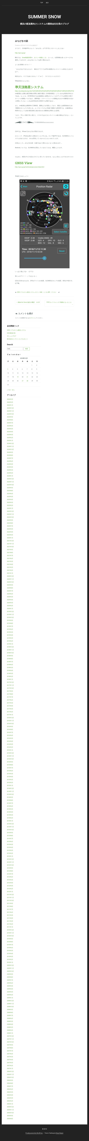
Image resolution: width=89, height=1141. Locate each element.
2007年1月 (10, 1068)
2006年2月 (10, 1101)
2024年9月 (10, 452)
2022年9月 (10, 520)
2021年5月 (10, 561)
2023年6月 (10, 493)
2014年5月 (10, 809)
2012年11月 (10, 862)
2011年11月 (10, 897)
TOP (41, 2)
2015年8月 (10, 765)
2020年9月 (10, 585)
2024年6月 (10, 461)
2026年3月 (10, 399)
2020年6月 (10, 594)
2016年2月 (10, 747)
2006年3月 (10, 1098)
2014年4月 (10, 812)
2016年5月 (10, 738)
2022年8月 (10, 523)
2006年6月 (10, 1089)
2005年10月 (10, 1113)
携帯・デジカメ (52, 292)
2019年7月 (10, 626)
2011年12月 (10, 894)
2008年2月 (10, 1030)
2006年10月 (10, 1077)
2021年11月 (10, 543)
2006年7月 (10, 1086)
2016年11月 (10, 720)
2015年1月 (10, 785)
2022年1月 (10, 538)
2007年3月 (10, 1062)
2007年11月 (10, 1039)
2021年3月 (10, 567)
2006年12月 (10, 1071)
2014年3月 (10, 815)
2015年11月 (10, 756)
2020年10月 (10, 582)
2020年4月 (10, 600)
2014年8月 (10, 800)
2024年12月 (10, 443)
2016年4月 (10, 741)
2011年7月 (10, 909)
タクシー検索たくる (40, 57)
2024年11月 (10, 446)
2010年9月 (10, 939)
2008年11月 (10, 1003)
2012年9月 (10, 868)
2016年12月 (10, 717)
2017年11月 (10, 685)
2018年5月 (10, 667)
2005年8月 (10, 1118)
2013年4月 (10, 847)
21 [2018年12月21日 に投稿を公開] (27, 377)
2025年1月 (10, 440)
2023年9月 (10, 487)
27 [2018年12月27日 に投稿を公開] (22, 381)
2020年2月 (10, 605)
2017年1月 (10, 714)
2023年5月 (10, 496)
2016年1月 (10, 750)
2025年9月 (10, 417)
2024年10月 (10, 449)
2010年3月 (10, 956)
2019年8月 (10, 623)
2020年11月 (10, 579)
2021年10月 (10, 546)
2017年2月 (10, 712)
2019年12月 (10, 611)
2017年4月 (10, 706)
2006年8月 (10, 1083)
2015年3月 (10, 779)
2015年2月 (10, 782)
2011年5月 (10, 915)
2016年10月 (10, 723)
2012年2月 (10, 888)
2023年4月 (10, 499)
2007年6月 (10, 1054)
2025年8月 (10, 420)
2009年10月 (10, 971)
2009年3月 (10, 992)
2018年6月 (10, 664)
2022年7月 (10, 526)
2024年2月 (10, 473)
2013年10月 (10, 829)
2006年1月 (10, 1104)
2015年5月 (10, 773)
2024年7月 (10, 458)
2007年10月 (10, 1042)
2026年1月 (10, 405)
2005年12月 (10, 1107)
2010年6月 (10, 947)
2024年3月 (10, 470)
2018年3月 (10, 673)
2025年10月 (10, 414)
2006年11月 (10, 1074)
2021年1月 (10, 573)
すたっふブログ (11, 336)
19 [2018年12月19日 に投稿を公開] (17, 377)
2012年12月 (10, 859)
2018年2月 (10, 676)
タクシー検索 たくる (41, 292)
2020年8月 (10, 588)
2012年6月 (10, 877)
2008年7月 (10, 1015)
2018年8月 (10, 658)
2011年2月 (10, 924)
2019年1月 (10, 644)
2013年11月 (10, 827)
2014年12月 (10, 788)
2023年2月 (10, 505)
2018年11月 (10, 650)
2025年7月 (10, 423)
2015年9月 (10, 762)
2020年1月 (10, 608)
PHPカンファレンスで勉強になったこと (59, 303)
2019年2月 (10, 641)
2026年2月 (10, 402)
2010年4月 (10, 953)
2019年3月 (10, 638)
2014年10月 (10, 794)
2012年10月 (10, 865)
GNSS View (23, 163)
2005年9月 (10, 1115)
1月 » (13, 390)
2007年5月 (10, 1056)
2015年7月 (10, 768)
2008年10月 (10, 1006)
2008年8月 (10, 1012)
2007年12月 (10, 1036)
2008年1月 (10, 1033)
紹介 (47, 2)
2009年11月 (10, 968)
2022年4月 (10, 532)
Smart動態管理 (26, 57)
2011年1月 (10, 927)
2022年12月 (10, 511)
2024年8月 (10, 455)
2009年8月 (10, 977)
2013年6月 (10, 841)
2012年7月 (10, 874)
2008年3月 (10, 1027)
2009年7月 (10, 980)
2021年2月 (10, 570)
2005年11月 (10, 1110)
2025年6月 (10, 426)
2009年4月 (10, 989)
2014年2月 (10, 818)
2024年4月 (10, 467)
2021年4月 (10, 564)
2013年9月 (10, 832)
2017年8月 (10, 694)
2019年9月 (10, 620)
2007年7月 (10, 1051)
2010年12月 (10, 930)
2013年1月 (10, 856)
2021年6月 (10, 558)
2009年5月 (10, 986)
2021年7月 (10, 555)
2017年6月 (10, 700)
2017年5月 (10, 703)
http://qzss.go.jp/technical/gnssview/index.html (29, 167)
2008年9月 (10, 1009)
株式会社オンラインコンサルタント (17, 339)
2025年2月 (10, 437)
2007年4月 (10, 1059)
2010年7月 (10, 944)
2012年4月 (10, 883)
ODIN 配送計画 (11, 333)
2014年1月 (10, 821)
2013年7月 (10, 838)
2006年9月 (10, 1080)
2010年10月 (10, 936)
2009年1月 (10, 998)
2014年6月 (10, 806)
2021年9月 (10, 549)
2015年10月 (10, 759)
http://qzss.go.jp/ (20, 53)
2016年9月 (10, 726)
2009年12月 (10, 965)
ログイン (32, 318)
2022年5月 (10, 529)
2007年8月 (10, 1048)
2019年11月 (10, 614)
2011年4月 (10, 918)
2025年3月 (10, 434)
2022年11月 (10, 514)
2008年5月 (10, 1021)
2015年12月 (10, 753)
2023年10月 (10, 485)
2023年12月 (10, 479)
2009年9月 (10, 974)
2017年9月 (10, 691)
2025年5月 (10, 429)
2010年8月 (10, 942)
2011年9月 (10, 903)
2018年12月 (10, 647)
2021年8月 (10, 552)
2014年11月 (10, 791)
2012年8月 (10, 871)
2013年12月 (10, 824)
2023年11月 (10, 482)
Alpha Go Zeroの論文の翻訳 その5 (28, 302)
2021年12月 (10, 541)
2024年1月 (10, 476)
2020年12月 (10, 576)
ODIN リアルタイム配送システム (26, 292)
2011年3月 (10, 921)
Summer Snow (44, 16)
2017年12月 (10, 682)
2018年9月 (10, 656)
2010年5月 (10, 950)
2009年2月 (10, 995)
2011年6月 (10, 912)
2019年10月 (10, 617)
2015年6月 (10, 771)
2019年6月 (10, 629)
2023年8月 (10, 490)
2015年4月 (10, 776)
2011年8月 (10, 906)
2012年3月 (10, 885)
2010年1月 (10, 962)
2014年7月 (10, 803)
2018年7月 (10, 661)
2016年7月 (10, 732)
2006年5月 (10, 1092)
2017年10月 (10, 688)
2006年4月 (10, 1095)
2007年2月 (10, 1065)
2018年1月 (10, 679)
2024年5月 (10, 464)
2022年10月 (10, 517)
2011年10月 (10, 900)
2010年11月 (10, 933)
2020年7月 (10, 591)
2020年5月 (10, 597)
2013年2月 (10, 853)
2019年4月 (10, 635)
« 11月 (9, 390)
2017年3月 (10, 709)
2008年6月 (10, 1018)
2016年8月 (10, 729)
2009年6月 (10, 983)
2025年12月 (10, 408)
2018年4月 (10, 670)
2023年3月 (10, 502)
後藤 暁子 (34, 45)
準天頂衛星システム (29, 87)
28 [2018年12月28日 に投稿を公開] (27, 381)
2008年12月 (10, 1000)
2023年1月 (10, 508)
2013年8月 (10, 835)
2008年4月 (10, 1024)
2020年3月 (10, 602)
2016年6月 (10, 735)
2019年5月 (10, 632)
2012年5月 (10, 880)
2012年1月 (10, 891)
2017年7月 (10, 697)
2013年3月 (10, 850)
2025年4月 (10, 431)
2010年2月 (10, 959)
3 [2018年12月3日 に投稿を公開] (7, 369)
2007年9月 (10, 1045)
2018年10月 (10, 653)
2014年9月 (10, 797)
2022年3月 (10, 535)
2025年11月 (10, 411)
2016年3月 (10, 744)
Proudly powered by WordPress (34, 1133)
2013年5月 (10, 844)
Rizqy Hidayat (59, 1133)
